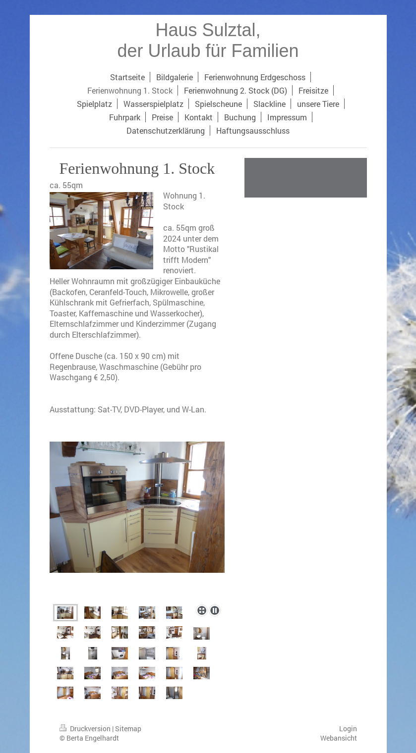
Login (348, 728)
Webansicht (338, 738)
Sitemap (128, 728)
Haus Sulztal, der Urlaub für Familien (207, 40)
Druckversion (85, 728)
